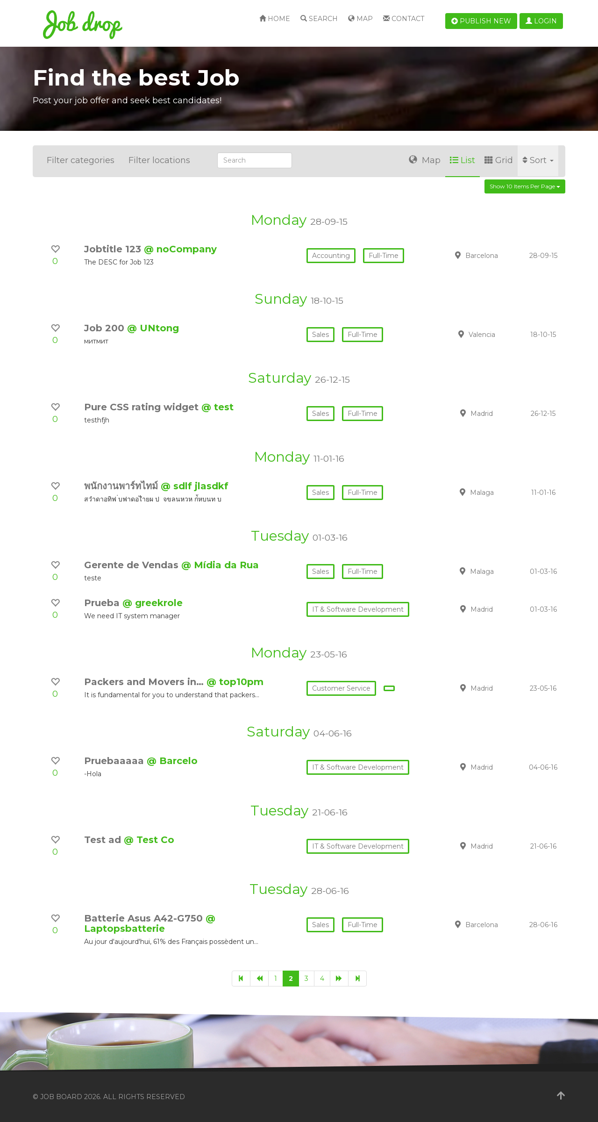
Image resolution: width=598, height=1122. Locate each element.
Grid (498, 160)
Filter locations (159, 160)
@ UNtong (153, 328)
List (462, 160)
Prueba (103, 602)
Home (274, 18)
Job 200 (105, 328)
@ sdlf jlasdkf (194, 486)
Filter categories (80, 160)
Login (541, 21)
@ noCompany (180, 249)
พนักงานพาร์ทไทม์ (122, 486)
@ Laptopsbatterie (149, 923)
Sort (538, 160)
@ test (217, 407)
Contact (403, 18)
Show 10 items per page (525, 186)
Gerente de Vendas (132, 565)
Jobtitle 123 (114, 249)
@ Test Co (149, 839)
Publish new (481, 21)
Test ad (104, 839)
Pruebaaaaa (115, 760)
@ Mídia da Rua (220, 565)
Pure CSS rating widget (142, 407)
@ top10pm (234, 681)
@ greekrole (152, 602)
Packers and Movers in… (145, 681)
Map (360, 18)
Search (319, 18)
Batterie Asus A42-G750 (145, 918)
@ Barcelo (172, 760)
